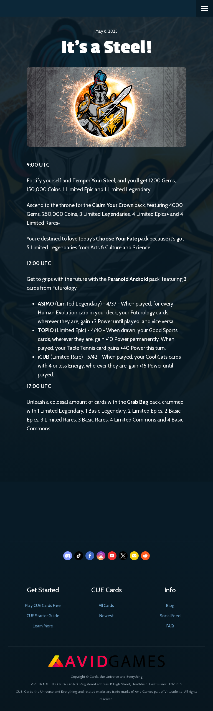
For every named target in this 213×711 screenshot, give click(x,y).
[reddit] (145, 555)
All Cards (106, 605)
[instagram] (101, 555)
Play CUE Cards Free (43, 605)
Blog (170, 605)
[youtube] (112, 555)
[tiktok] (78, 555)
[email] (134, 555)
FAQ (170, 626)
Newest (106, 615)
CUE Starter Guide (43, 615)
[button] (204, 8)
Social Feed (170, 615)
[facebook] (89, 555)
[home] (3, 7)
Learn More (43, 626)
